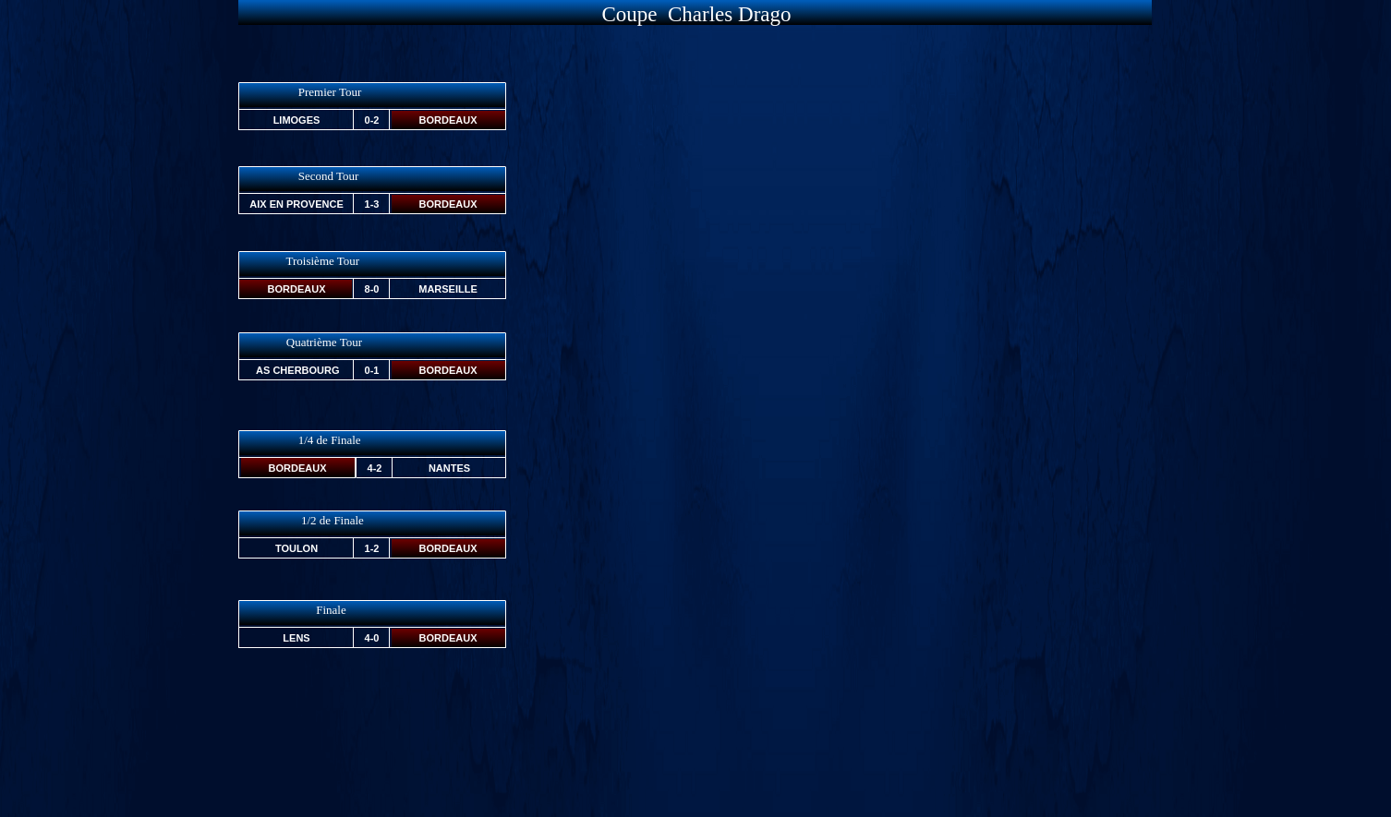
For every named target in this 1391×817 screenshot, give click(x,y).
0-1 (372, 370)
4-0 (372, 637)
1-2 (372, 548)
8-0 (372, 288)
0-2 (372, 120)
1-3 (372, 204)
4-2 (375, 468)
